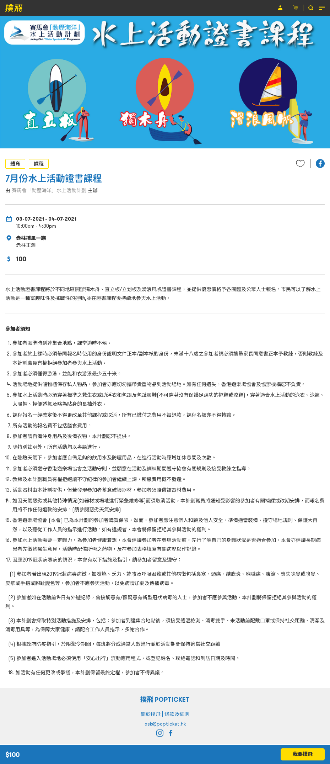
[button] (320, 163)
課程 (39, 163)
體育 (15, 163)
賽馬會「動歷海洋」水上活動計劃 (49, 190)
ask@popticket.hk (165, 724)
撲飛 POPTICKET (165, 699)
